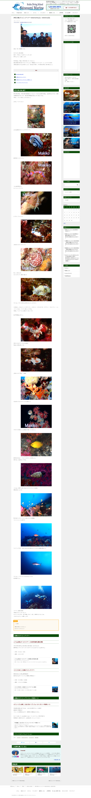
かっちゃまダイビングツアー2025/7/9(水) (17, 774)
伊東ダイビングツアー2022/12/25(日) (18, 780)
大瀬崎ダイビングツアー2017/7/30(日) (72, 240)
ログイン (66, 267)
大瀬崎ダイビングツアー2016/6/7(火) (42, 774)
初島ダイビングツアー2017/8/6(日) (71, 229)
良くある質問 (67, 12)
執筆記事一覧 (57, 759)
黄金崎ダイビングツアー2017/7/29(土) (72, 247)
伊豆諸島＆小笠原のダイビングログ (25, 22)
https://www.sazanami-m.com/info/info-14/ (21, 688)
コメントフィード (68, 273)
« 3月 (64, 223)
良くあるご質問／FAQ (56, 790)
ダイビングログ (16, 22)
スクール (34, 12)
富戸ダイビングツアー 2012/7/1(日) (54, 774)
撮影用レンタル (52, 12)
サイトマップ (75, 12)
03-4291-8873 (55, 7)
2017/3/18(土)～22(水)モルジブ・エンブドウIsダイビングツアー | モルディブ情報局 (72, 259)
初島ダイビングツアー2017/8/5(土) (71, 233)
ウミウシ (18, 737)
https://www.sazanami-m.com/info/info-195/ (22, 660)
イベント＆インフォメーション (22, 82)
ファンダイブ (42, 12)
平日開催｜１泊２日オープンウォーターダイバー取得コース (27, 722)
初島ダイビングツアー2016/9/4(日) (28, 774)
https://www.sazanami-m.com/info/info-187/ (22, 724)
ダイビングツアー (25, 737)
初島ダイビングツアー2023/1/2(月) (54, 780)
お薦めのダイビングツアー (21, 77)
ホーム (13, 12)
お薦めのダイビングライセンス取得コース (24, 79)
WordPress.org (68, 275)
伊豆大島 (36, 737)
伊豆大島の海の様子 (20, 74)
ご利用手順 (61, 12)
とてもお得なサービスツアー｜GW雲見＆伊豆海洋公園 (26, 658)
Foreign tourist (19, 12)
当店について (26, 12)
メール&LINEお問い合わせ (72, 7)
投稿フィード (67, 270)
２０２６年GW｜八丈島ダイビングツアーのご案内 (25, 687)
